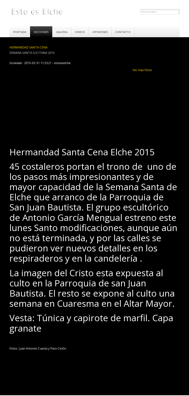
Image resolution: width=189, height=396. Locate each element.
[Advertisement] (76, 131)
